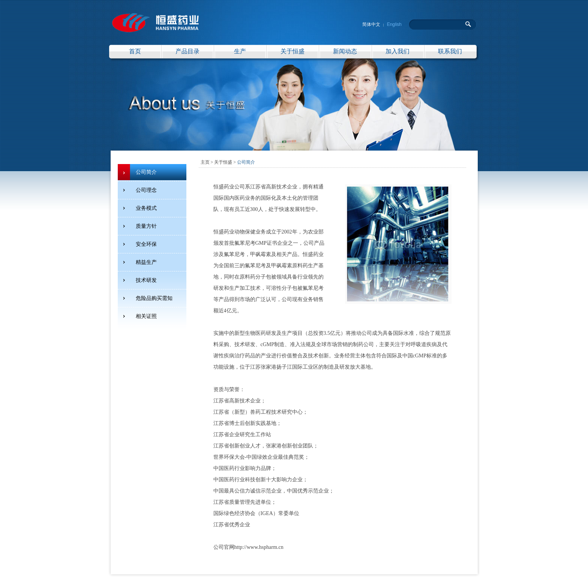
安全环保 (146, 244)
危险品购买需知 (154, 298)
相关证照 (146, 316)
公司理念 (146, 190)
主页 (205, 162)
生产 (240, 51)
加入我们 (398, 51)
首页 (135, 51)
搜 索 (468, 24)
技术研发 (146, 280)
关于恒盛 (292, 51)
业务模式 (146, 208)
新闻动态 (345, 51)
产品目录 (188, 51)
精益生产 (146, 262)
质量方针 (146, 226)
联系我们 (450, 51)
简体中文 (371, 24)
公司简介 (146, 172)
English (394, 24)
